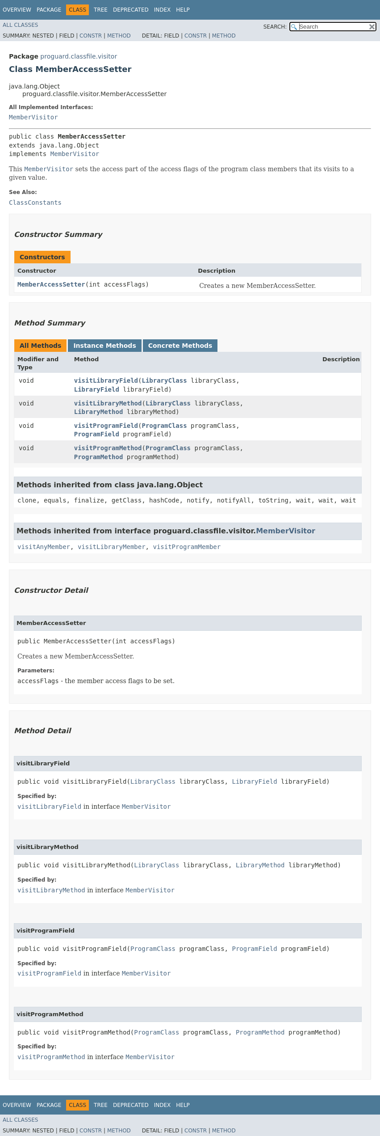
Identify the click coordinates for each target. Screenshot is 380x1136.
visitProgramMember (187, 546)
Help (183, 10)
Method (119, 36)
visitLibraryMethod (108, 403)
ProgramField (96, 434)
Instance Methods (104, 345)
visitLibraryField (106, 380)
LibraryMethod (98, 411)
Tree (101, 10)
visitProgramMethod (108, 448)
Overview (17, 10)
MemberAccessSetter (51, 284)
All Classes (20, 25)
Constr (90, 36)
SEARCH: (275, 27)
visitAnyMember (43, 546)
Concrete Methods (180, 345)
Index (162, 10)
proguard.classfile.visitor (78, 56)
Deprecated (131, 10)
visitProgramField (106, 425)
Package (49, 10)
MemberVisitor (33, 117)
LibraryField (96, 389)
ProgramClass (164, 425)
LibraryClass (164, 380)
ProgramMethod (98, 456)
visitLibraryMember (112, 546)
